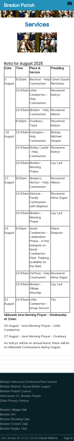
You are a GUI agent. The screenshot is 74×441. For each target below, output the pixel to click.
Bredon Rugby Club (13, 428)
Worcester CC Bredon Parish (20, 396)
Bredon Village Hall (13, 410)
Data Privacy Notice (14, 400)
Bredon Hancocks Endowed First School (28, 382)
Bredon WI (7, 414)
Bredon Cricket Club (14, 424)
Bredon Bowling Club (14, 419)
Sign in (68, 438)
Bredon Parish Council (15, 391)
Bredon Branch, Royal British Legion (25, 386)
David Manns (48, 438)
